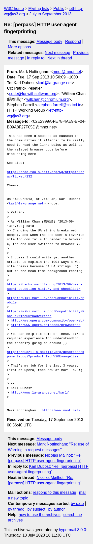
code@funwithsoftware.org (32, 94)
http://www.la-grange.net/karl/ (40, 393)
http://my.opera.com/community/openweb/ (47, 321)
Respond (73, 41)
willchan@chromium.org (47, 99)
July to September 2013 (50, 14)
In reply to (35, 58)
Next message (57, 52)
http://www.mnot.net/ (61, 410)
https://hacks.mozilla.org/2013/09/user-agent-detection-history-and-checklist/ (44, 286)
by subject (36, 509)
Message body (49, 41)
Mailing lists (38, 8)
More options (19, 47)
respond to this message (54, 492)
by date (77, 503)
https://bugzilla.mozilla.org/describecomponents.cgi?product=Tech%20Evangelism (45, 354)
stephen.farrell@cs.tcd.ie (59, 105)
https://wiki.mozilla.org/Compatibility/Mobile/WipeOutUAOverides (45, 313)
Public (58, 8)
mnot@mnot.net (67, 72)
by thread (16, 509)
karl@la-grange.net (55, 83)
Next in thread (59, 58)
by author (56, 509)
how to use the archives (40, 515)
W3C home (14, 8)
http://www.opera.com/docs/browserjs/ (46, 325)
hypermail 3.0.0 (72, 530)
